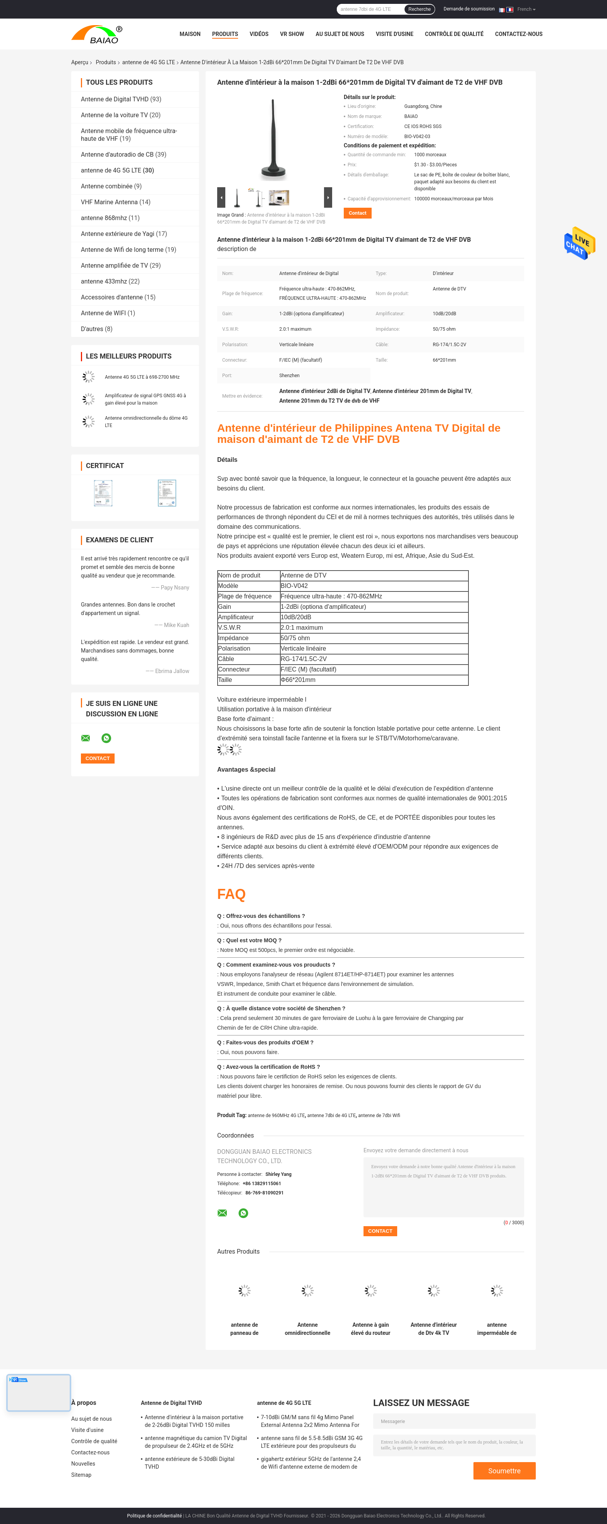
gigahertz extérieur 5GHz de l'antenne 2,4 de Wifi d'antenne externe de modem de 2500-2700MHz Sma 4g (311, 1464)
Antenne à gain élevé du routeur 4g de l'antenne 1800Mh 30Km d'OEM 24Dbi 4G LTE (371, 1329)
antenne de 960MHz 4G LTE (276, 1115)
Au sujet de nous (340, 34)
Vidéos (259, 34)
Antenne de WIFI (103, 313)
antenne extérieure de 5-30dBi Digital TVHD (190, 1463)
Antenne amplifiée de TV (114, 265)
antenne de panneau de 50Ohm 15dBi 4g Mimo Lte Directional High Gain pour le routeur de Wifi (244, 1329)
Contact (358, 213)
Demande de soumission (469, 9)
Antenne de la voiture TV (114, 115)
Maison (190, 34)
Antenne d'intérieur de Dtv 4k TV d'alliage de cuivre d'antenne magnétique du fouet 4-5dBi (434, 1329)
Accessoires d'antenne (112, 297)
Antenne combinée (106, 186)
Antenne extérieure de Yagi (117, 233)
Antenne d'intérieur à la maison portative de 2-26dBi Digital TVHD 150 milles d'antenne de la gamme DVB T (194, 1422)
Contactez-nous (519, 34)
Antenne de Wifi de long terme (122, 249)
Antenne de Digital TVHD (115, 99)
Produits (225, 34)
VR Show (292, 34)
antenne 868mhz (104, 218)
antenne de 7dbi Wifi (379, 1115)
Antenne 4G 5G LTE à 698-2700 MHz (142, 377)
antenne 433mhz (104, 281)
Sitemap (81, 1475)
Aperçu (79, 62)
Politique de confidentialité (154, 1516)
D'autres (92, 329)
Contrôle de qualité (454, 34)
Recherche (419, 9)
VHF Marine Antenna (109, 202)
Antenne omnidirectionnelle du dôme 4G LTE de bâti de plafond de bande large (307, 1329)
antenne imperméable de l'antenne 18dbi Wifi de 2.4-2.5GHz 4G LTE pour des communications (497, 1329)
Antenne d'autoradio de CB (117, 154)
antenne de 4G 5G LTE (148, 62)
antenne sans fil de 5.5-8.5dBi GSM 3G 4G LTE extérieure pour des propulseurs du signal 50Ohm (312, 1443)
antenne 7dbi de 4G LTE (331, 1115)
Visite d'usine (394, 34)
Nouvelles (83, 1464)
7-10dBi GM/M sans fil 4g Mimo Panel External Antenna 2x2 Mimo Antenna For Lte (310, 1422)
